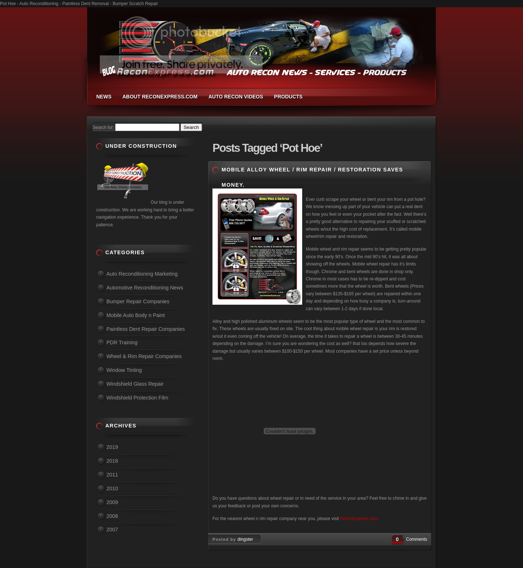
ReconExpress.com (359, 518)
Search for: (103, 127)
